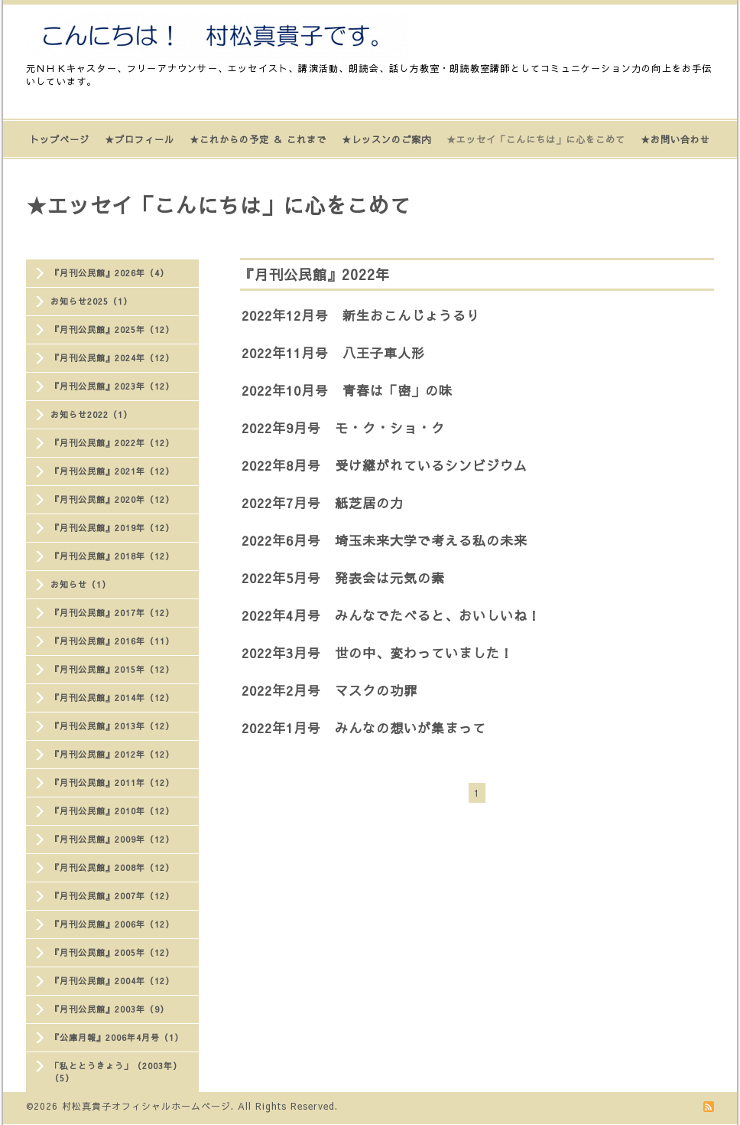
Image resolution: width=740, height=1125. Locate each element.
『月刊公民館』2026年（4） (109, 273)
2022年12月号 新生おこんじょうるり (361, 315)
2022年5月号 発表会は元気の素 (343, 578)
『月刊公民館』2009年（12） (112, 839)
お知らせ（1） (80, 584)
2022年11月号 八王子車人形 (333, 353)
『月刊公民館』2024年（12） (112, 358)
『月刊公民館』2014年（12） (112, 697)
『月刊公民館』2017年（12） (112, 612)
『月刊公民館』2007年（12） (112, 896)
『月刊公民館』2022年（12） (112, 442)
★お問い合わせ (675, 139)
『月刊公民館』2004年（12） (112, 980)
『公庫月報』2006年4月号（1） (116, 1037)
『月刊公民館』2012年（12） (112, 754)
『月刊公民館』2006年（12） (112, 924)
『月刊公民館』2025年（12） (112, 329)
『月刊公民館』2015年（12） (112, 669)
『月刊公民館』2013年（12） (112, 726)
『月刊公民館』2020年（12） (112, 499)
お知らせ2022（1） (91, 414)
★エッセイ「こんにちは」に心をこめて (535, 139)
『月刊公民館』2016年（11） (112, 641)
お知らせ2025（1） (91, 301)
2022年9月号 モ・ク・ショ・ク (343, 428)
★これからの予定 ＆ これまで (258, 139)
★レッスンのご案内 (386, 139)
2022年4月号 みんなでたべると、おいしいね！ (391, 615)
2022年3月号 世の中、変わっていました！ (378, 653)
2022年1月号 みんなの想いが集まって (364, 728)
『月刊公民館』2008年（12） (112, 867)
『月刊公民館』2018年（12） (112, 556)
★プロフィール (139, 139)
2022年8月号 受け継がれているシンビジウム (384, 465)
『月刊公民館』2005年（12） (112, 952)
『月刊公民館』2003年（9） (109, 1009)
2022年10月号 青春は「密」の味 (347, 390)
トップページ (59, 139)
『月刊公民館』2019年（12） (112, 527)
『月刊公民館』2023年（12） (112, 386)
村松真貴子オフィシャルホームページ (146, 1106)
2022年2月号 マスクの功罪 (329, 690)
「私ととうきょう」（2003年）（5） (116, 1072)
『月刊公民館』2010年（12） (112, 811)
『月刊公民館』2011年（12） (112, 782)
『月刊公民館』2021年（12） (112, 471)
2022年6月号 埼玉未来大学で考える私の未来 (384, 540)
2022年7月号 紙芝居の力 (323, 503)
